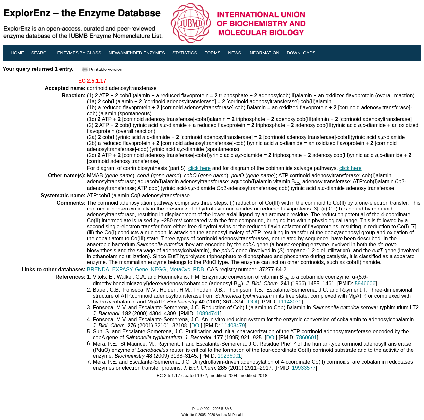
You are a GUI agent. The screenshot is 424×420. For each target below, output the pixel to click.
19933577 (304, 368)
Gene (141, 269)
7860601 (306, 337)
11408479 (233, 325)
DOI (252, 301)
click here (199, 168)
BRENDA (98, 269)
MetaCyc (179, 269)
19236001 (229, 356)
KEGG (158, 269)
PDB (198, 269)
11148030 (289, 301)
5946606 (365, 283)
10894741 (208, 313)
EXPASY (122, 269)
